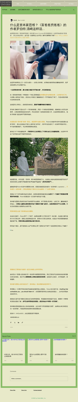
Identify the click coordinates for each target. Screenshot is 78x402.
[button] (73, 9)
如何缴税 (12, 9)
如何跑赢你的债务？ (61, 354)
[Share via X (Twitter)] (14, 322)
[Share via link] (22, 322)
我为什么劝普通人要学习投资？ (38, 355)
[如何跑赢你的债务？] (64, 345)
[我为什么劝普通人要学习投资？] (39, 345)
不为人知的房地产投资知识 (53, 9)
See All (74, 336)
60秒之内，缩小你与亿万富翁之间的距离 (13, 355)
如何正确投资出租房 (24, 9)
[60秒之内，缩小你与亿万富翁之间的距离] (13, 345)
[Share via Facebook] (11, 322)
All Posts (4, 9)
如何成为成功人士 (38, 9)
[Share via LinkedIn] (18, 322)
